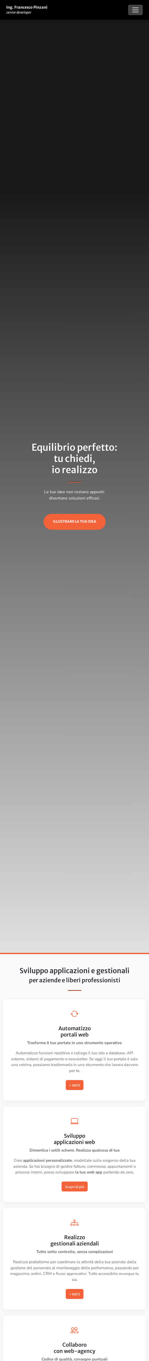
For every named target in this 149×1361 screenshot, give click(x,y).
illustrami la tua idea (74, 521)
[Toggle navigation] (135, 10)
